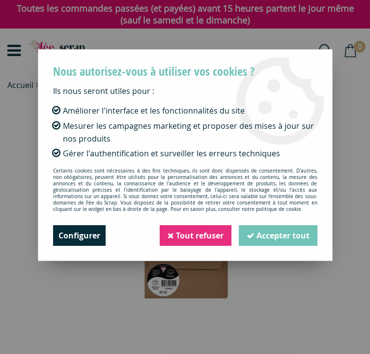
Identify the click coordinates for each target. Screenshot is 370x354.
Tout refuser (196, 235)
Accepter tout (278, 235)
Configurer (79, 235)
